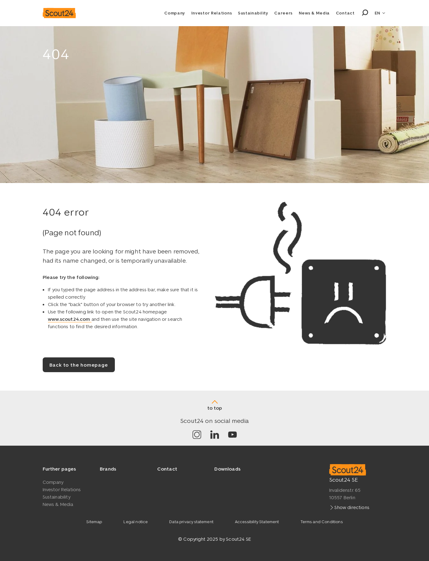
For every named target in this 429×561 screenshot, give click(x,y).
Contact (345, 13)
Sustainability (253, 13)
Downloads (227, 469)
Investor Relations (211, 13)
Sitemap (94, 521)
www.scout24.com (70, 319)
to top (214, 408)
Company (174, 13)
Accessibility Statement (257, 521)
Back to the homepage (78, 365)
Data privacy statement (191, 521)
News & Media (314, 13)
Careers (283, 13)
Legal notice (135, 521)
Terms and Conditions (322, 521)
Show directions (351, 507)
